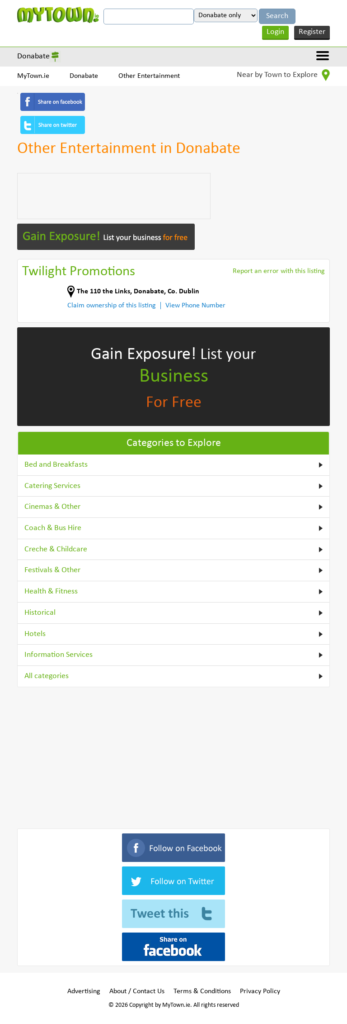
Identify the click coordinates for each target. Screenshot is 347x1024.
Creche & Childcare (55, 549)
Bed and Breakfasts (56, 464)
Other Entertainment (149, 76)
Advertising (83, 991)
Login (275, 32)
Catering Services (52, 486)
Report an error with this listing (279, 271)
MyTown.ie (33, 76)
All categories (46, 676)
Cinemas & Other (52, 506)
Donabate (33, 56)
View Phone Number (195, 305)
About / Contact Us (136, 991)
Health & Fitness (51, 591)
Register (312, 32)
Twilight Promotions (78, 272)
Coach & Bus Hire (52, 528)
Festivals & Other (52, 570)
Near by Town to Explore (283, 75)
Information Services (58, 655)
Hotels (35, 634)
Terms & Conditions (202, 991)
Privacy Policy (260, 991)
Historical (40, 612)
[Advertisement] (114, 196)
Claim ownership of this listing (111, 305)
